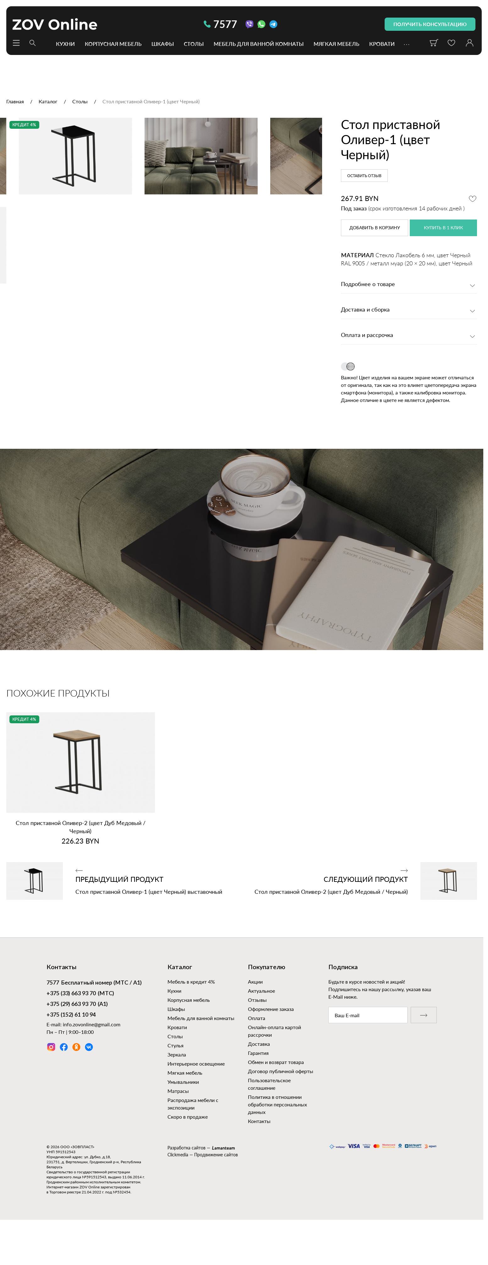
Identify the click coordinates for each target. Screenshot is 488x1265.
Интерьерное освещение (196, 1102)
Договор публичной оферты (280, 1110)
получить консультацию (430, 24)
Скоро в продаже (187, 1156)
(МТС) (80, 1033)
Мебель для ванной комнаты (259, 43)
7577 (220, 24)
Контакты (259, 1160)
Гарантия (258, 1092)
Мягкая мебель (336, 43)
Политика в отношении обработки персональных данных (277, 1143)
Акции (255, 1020)
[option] (161, 223)
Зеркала (176, 1093)
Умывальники (183, 1121)
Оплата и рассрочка (367, 335)
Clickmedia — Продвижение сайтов (202, 1193)
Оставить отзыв (364, 176)
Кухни (65, 43)
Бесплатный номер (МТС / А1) (94, 1022)
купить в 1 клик (443, 228)
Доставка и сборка (365, 310)
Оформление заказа (271, 1048)
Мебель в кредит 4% (191, 1020)
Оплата (256, 1057)
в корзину (374, 228)
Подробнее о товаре (368, 284)
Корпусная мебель (113, 43)
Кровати (382, 43)
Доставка (259, 1083)
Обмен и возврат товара (276, 1101)
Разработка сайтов (186, 1186)
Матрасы (178, 1130)
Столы (194, 43)
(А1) (77, 1044)
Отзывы (257, 1039)
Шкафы (162, 43)
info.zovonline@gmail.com (91, 1063)
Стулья (175, 1084)
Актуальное (261, 1030)
